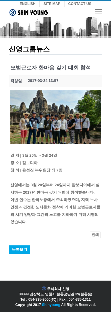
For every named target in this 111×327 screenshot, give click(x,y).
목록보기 (19, 249)
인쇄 (95, 235)
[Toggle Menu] (98, 11)
